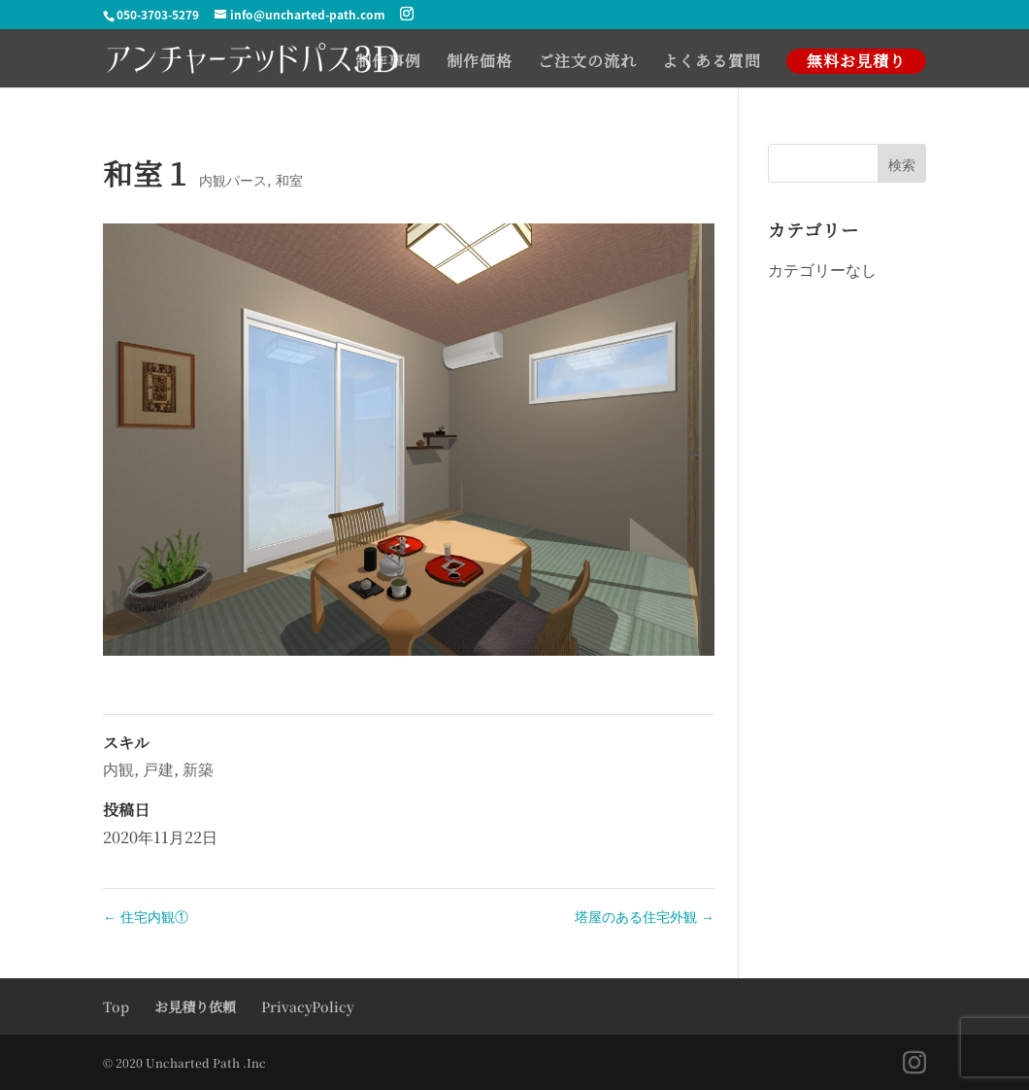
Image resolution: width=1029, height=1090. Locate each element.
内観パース (233, 179)
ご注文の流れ (587, 63)
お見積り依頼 (195, 1006)
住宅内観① (145, 916)
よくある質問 (711, 63)
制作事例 (388, 63)
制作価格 (480, 63)
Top (116, 1006)
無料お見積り (856, 61)
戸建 (158, 769)
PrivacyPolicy (307, 1006)
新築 (198, 769)
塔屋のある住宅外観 (644, 916)
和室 (289, 179)
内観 (118, 769)
